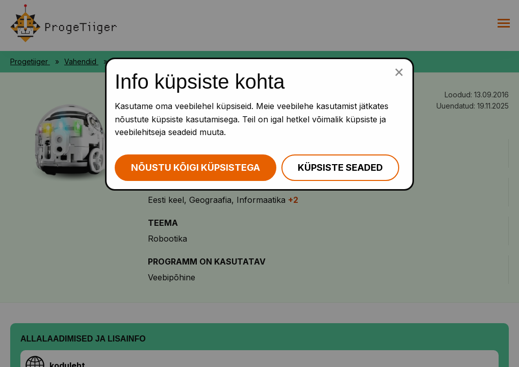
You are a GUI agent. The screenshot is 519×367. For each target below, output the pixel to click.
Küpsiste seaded (340, 167)
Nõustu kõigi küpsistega (195, 167)
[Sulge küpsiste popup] (399, 71)
